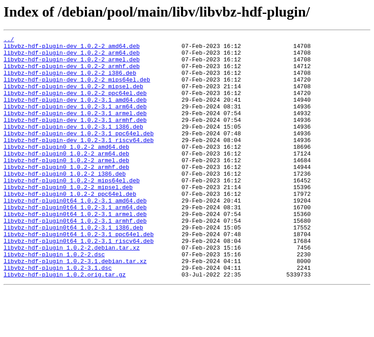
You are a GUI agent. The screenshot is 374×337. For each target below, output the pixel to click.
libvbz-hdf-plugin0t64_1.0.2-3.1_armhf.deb (75, 258)
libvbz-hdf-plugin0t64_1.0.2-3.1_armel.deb (75, 250)
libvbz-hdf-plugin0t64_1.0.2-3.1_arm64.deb (75, 242)
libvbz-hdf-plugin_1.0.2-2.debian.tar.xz (72, 290)
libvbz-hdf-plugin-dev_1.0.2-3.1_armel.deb (75, 129)
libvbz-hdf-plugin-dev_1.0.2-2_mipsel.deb (73, 97)
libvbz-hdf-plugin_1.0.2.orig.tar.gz (65, 323)
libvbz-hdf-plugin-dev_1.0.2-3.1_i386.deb (73, 145)
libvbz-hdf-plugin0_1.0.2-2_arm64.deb (66, 177)
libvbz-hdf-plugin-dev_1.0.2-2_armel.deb (72, 64)
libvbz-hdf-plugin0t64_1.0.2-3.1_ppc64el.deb (78, 274)
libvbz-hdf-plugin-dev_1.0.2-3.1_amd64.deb (75, 113)
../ (9, 40)
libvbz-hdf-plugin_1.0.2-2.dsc (54, 298)
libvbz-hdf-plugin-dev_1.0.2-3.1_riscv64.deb (78, 161)
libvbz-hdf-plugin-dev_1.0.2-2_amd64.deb (72, 48)
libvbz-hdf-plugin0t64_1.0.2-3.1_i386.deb (73, 266)
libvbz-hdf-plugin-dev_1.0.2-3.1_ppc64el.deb (78, 153)
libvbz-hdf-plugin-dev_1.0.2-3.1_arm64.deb (75, 121)
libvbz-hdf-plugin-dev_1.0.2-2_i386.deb (70, 81)
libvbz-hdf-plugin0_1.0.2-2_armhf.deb (66, 194)
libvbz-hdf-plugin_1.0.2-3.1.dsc (58, 315)
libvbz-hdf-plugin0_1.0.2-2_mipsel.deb (68, 218)
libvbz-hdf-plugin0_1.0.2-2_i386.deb (65, 202)
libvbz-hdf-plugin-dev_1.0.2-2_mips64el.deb (77, 89)
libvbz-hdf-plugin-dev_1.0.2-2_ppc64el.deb (75, 105)
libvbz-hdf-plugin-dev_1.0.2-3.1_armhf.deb (75, 137)
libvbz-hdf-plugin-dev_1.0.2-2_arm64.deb (72, 56)
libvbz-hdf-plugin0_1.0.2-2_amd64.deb (66, 169)
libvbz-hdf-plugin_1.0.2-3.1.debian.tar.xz (75, 306)
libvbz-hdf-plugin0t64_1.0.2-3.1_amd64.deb (75, 234)
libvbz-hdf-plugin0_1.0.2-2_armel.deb (66, 185)
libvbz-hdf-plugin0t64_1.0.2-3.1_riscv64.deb (78, 282)
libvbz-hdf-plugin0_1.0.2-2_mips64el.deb (72, 210)
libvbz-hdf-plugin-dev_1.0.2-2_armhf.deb (72, 73)
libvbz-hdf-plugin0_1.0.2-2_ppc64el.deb (70, 226)
